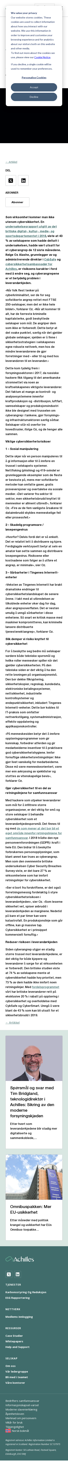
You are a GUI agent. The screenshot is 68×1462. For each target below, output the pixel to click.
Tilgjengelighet (14, 1427)
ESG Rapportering (17, 1297)
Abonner (17, 202)
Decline (34, 96)
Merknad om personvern (20, 1418)
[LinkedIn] (17, 1274)
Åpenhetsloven (14, 1414)
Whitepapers (14, 1341)
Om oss (10, 1366)
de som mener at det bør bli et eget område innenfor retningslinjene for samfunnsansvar (33, 833)
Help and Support (17, 1347)
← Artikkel (11, 162)
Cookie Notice (42, 57)
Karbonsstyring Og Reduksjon (25, 1292)
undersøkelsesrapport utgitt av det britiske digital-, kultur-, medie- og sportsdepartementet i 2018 (31, 232)
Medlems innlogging (19, 1316)
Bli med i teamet (16, 1377)
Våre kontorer (15, 1382)
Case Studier (14, 1335)
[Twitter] (8, 1274)
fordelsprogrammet (45, 987)
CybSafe (50, 259)
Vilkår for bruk (13, 1422)
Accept (34, 87)
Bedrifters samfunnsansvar (22, 1401)
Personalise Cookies (34, 77)
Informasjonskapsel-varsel (22, 1405)
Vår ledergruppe (16, 1371)
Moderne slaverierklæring (21, 1409)
